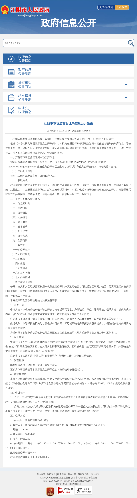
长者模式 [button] (121, 7)
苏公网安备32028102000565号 (79, 481)
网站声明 (40, 474)
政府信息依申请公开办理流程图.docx (30, 457)
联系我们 (61, 474)
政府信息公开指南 (24, 58)
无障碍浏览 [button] (106, 7)
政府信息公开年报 (24, 97)
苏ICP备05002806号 (53, 481)
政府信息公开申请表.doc (23, 452)
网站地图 (72, 474)
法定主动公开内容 (24, 84)
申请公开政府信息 (24, 110)
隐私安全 (51, 474)
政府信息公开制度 (24, 71)
